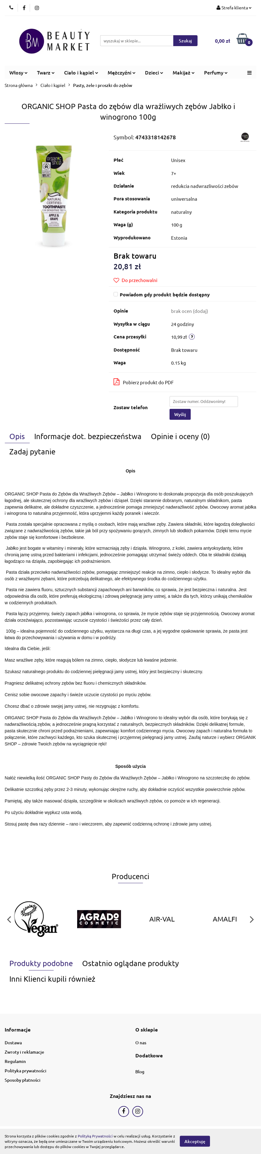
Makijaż (184, 72)
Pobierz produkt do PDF (144, 381)
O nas (140, 1043)
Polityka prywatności (25, 1071)
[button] (17, 1030)
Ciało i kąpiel (81, 72)
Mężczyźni (122, 72)
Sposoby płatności (22, 1080)
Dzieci (154, 72)
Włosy (18, 72)
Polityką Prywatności (95, 1135)
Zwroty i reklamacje (24, 1052)
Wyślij (180, 414)
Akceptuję (194, 1141)
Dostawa (13, 1043)
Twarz (46, 72)
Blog (139, 1072)
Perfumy (216, 72)
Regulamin (15, 1061)
